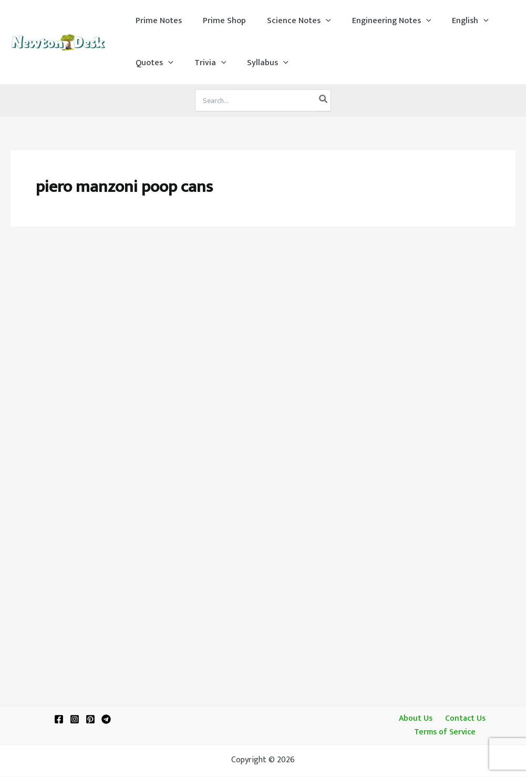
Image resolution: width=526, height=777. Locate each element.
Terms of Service (446, 732)
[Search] (324, 100)
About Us (416, 718)
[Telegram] (106, 718)
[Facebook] (59, 718)
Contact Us (462, 718)
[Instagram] (74, 718)
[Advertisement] (263, 316)
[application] (315, 21)
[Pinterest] (90, 718)
